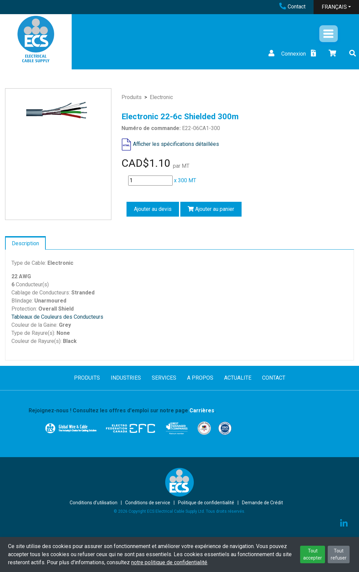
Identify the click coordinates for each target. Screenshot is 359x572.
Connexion (286, 54)
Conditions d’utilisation (93, 502)
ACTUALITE (237, 378)
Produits (131, 97)
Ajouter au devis (153, 209)
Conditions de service (147, 502)
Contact (292, 6)
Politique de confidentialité (206, 502)
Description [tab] (25, 243)
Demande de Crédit (262, 502)
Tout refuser (339, 554)
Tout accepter (312, 554)
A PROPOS (200, 378)
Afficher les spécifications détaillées (176, 144)
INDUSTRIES (126, 378)
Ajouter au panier (211, 209)
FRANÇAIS (334, 7)
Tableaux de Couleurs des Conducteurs (57, 317)
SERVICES (164, 378)
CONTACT (273, 378)
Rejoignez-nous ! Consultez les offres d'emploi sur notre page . (122, 410)
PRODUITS (87, 378)
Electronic (161, 97)
